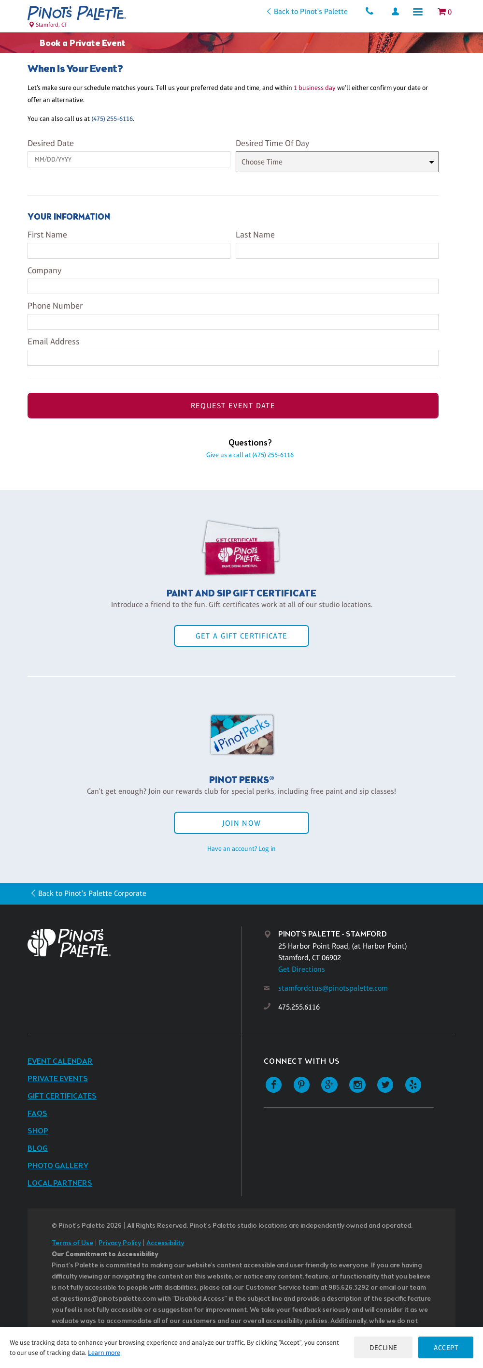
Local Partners (60, 1183)
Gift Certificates (62, 1096)
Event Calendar (60, 1061)
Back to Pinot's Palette (310, 11)
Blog (38, 1149)
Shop (38, 1131)
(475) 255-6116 (112, 118)
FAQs (37, 1114)
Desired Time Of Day (272, 143)
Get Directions (301, 969)
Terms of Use (72, 1243)
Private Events (58, 1079)
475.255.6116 (299, 1006)
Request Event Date (233, 405)
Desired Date (51, 143)
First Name (47, 234)
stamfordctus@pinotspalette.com (333, 988)
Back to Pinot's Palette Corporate (92, 893)
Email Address (54, 341)
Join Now (241, 823)
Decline (383, 1347)
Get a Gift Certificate (241, 635)
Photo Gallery (58, 1166)
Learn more (104, 1352)
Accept (446, 1347)
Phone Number (55, 306)
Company (44, 270)
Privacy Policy (120, 1243)
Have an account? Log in (241, 848)
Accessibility (165, 1243)
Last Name (255, 234)
